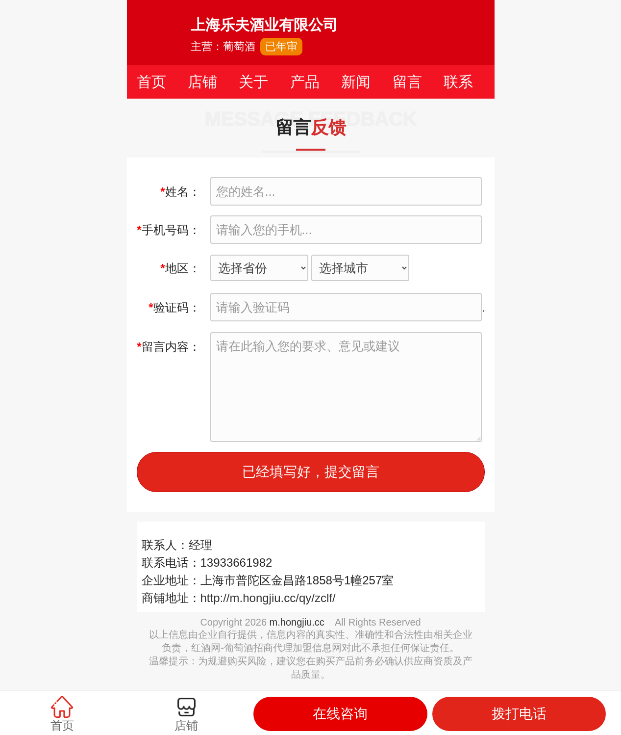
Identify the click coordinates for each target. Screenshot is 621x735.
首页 (151, 82)
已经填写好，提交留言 (310, 471)
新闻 (356, 82)
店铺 (202, 82)
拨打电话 (519, 713)
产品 (305, 82)
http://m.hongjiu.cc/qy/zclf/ (268, 597)
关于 (253, 82)
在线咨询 (340, 713)
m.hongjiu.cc (297, 622)
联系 (458, 82)
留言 (407, 82)
